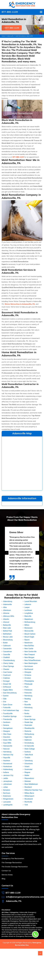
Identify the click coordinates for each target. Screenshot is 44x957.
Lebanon (27, 604)
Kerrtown (6, 793)
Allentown (7, 610)
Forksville (7, 707)
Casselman (7, 652)
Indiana (6, 772)
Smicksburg (29, 743)
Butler (5, 643)
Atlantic (6, 619)
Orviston (27, 678)
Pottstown (28, 690)
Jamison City (8, 775)
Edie (4, 699)
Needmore (28, 643)
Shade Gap (28, 722)
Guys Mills (7, 743)
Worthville (28, 802)
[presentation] (6, 553)
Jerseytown (7, 781)
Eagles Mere (8, 690)
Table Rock (28, 755)
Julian (5, 787)
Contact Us (6, 871)
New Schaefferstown (32, 660)
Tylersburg (28, 761)
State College (29, 749)
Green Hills (7, 740)
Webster (27, 781)
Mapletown (28, 619)
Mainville (27, 616)
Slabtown (28, 740)
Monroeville (28, 631)
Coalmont (7, 675)
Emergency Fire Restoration (13, 858)
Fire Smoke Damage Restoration (15, 867)
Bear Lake (7, 628)
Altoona (6, 613)
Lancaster (7, 802)
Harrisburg (7, 752)
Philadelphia (29, 681)
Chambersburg (9, 660)
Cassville (6, 654)
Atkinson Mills (8, 616)
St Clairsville (29, 746)
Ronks (26, 713)
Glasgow (6, 731)
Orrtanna (27, 675)
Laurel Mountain (30, 601)
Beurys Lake (8, 637)
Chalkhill (6, 657)
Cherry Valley (8, 663)
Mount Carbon (29, 634)
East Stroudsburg (10, 693)
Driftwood (7, 687)
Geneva (6, 725)
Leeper (27, 607)
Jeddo (5, 778)
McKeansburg (29, 622)
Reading (27, 699)
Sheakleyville (29, 728)
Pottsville (28, 693)
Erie (4, 702)
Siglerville (28, 737)
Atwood (6, 622)
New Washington (30, 663)
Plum (26, 687)
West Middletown (31, 784)
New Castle (28, 649)
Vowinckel (28, 769)
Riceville (27, 705)
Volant (26, 766)
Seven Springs (29, 719)
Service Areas (7, 875)
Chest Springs (8, 666)
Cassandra (7, 649)
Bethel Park (7, 631)
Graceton (6, 737)
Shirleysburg (29, 734)
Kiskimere (7, 796)
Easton (5, 696)
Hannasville (7, 746)
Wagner (27, 772)
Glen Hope (7, 734)
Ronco (26, 710)
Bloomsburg (8, 640)
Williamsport (29, 796)
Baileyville (7, 625)
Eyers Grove (7, 705)
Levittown (28, 610)
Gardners (6, 722)
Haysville (6, 758)
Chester (6, 669)
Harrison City (8, 755)
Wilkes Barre (29, 793)
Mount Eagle (29, 637)
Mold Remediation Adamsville (24, 36)
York (26, 805)
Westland (28, 787)
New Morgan (29, 657)
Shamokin (28, 725)
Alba (5, 607)
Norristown (28, 666)
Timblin (27, 758)
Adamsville (10, 36)
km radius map (22, 463)
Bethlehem (7, 634)
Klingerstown (8, 799)
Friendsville (7, 719)
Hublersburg (8, 769)
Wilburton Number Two (33, 790)
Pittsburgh (28, 684)
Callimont (7, 646)
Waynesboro (29, 778)
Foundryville (8, 713)
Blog (3, 879)
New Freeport (29, 654)
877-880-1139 (10, 12)
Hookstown (7, 766)
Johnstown (7, 784)
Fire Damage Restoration (12, 862)
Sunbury (27, 752)
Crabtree (6, 678)
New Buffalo (29, 646)
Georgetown (8, 728)
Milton (26, 625)
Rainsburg (28, 696)
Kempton (6, 790)
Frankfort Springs (10, 716)
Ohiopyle (27, 672)
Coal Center (7, 672)
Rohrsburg (28, 707)
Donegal (6, 681)
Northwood (28, 669)
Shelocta (27, 731)
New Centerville (30, 652)
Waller (26, 775)
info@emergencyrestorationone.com (25, 896)
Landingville (7, 805)
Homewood (7, 764)
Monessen (28, 628)
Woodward (28, 799)
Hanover (6, 749)
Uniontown (28, 764)
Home (3, 36)
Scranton (27, 716)
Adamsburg (7, 601)
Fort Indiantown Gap (11, 710)
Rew (26, 702)
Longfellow (28, 613)
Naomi (27, 640)
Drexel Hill (7, 684)
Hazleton (6, 761)
